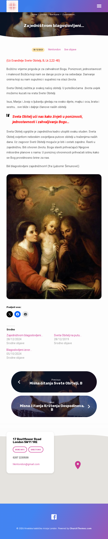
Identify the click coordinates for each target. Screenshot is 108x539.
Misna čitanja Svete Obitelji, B (56, 383)
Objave (43, 14)
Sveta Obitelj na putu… (68, 335)
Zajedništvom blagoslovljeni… (25, 335)
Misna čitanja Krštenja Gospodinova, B (52, 408)
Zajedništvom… (69, 14)
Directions (36, 450)
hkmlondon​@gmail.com (26, 464)
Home (34, 14)
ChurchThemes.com (80, 528)
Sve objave (54, 14)
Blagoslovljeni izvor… (19, 349)
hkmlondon (54, 49)
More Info (19, 450)
